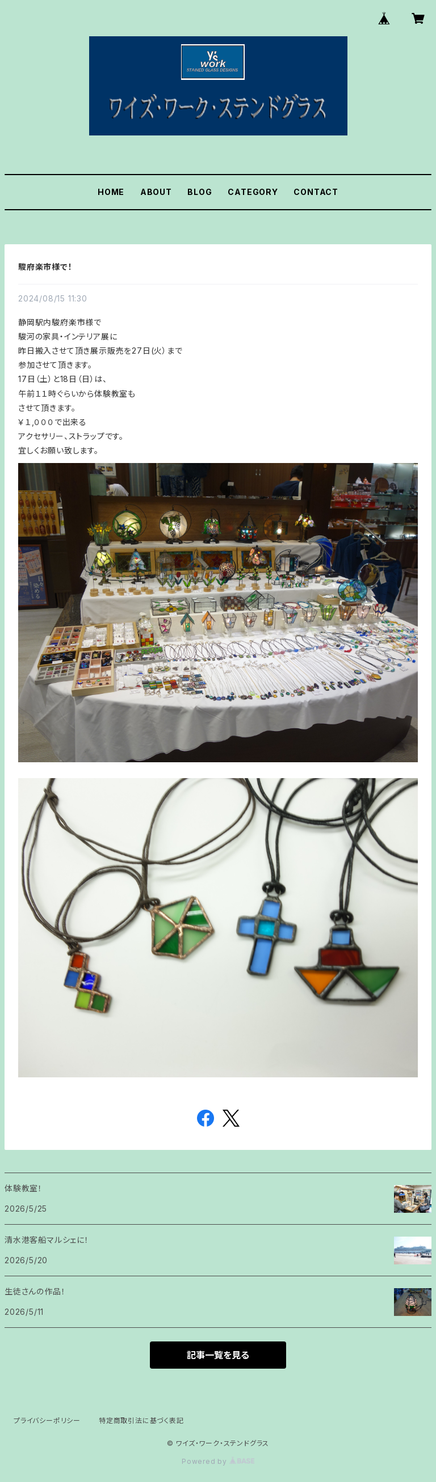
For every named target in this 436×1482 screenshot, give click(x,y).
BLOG (199, 192)
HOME (111, 192)
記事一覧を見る (218, 1355)
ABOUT (156, 192)
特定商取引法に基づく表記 (141, 1420)
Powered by (218, 1461)
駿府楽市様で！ (45, 266)
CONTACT (316, 192)
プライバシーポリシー (47, 1420)
